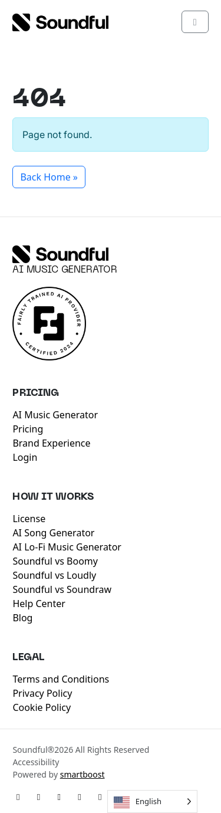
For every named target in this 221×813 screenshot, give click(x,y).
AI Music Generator (64, 270)
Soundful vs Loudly (54, 575)
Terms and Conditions (60, 679)
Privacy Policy (42, 693)
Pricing (27, 428)
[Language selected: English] (152, 801)
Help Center (38, 603)
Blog (22, 617)
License (28, 518)
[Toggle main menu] (195, 22)
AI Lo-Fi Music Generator (66, 546)
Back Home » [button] (49, 177)
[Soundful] (60, 254)
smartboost (82, 774)
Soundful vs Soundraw (61, 589)
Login (24, 457)
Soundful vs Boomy (55, 561)
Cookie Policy (41, 707)
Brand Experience (51, 443)
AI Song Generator (53, 532)
